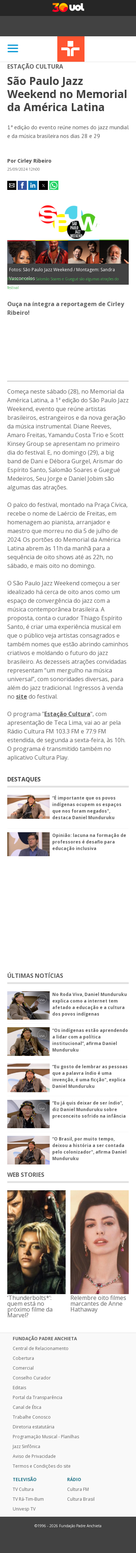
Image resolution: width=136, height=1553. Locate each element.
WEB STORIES (25, 1175)
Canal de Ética (27, 1407)
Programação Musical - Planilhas (46, 1437)
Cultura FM (78, 1489)
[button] (11, 185)
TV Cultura (71, 49)
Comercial (23, 1368)
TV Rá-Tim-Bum (28, 1499)
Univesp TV (24, 1509)
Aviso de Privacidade (34, 1456)
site (21, 696)
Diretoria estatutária (33, 1427)
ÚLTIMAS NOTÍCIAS (35, 976)
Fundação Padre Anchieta (45, 1339)
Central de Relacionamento (41, 1348)
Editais (19, 1388)
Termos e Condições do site (42, 1466)
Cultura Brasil (81, 1499)
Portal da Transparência (37, 1397)
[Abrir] (13, 49)
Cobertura (23, 1358)
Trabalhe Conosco (32, 1417)
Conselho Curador (32, 1378)
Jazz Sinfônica (26, 1446)
